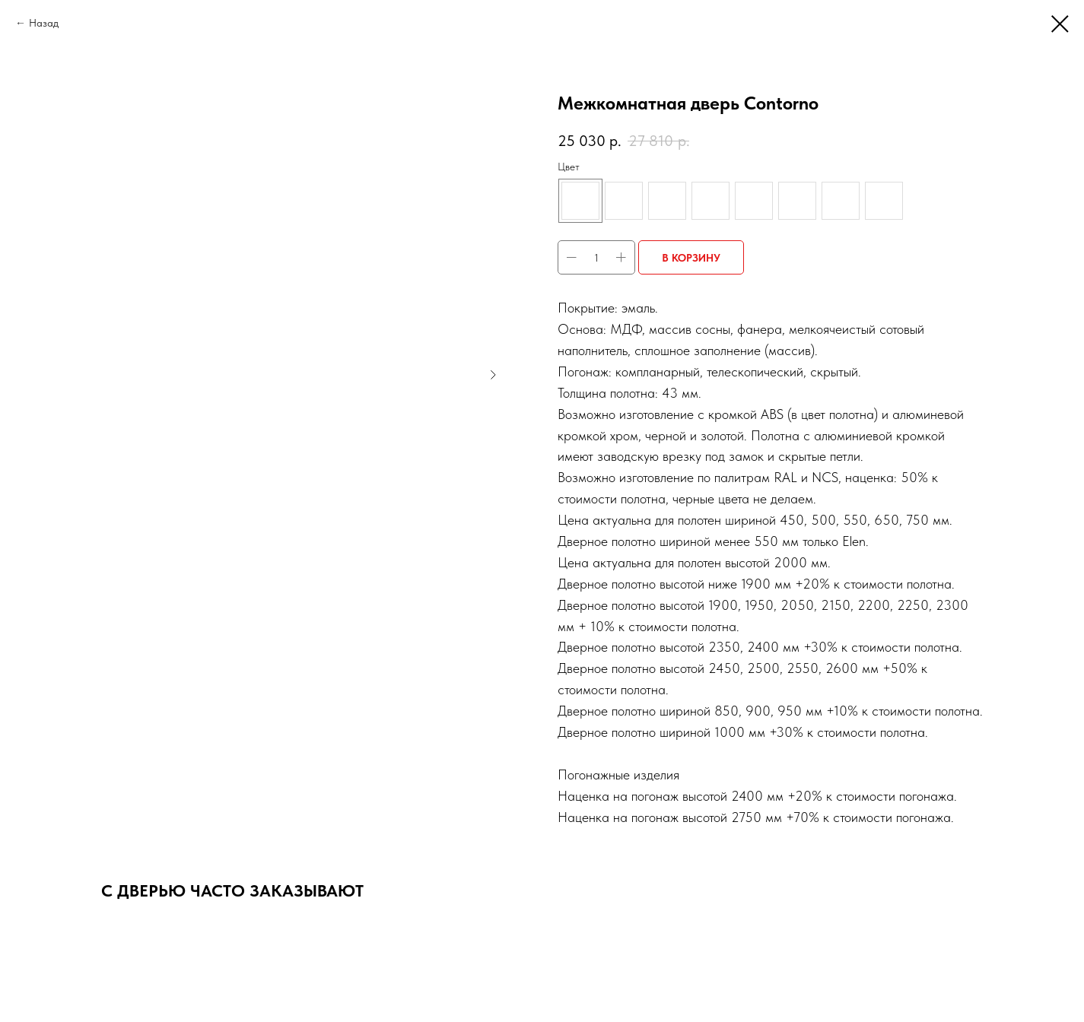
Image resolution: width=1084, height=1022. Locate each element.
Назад (44, 23)
